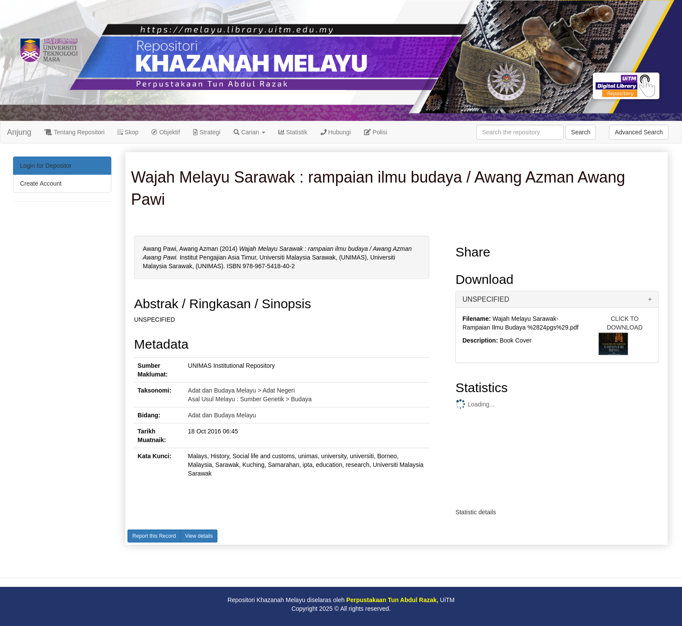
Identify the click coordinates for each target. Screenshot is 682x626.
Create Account (41, 183)
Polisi (375, 132)
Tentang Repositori (74, 132)
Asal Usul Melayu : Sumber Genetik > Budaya (249, 399)
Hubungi (336, 132)
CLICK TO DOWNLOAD (624, 323)
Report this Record (154, 536)
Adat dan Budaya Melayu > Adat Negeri (241, 390)
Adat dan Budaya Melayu (222, 415)
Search (580, 132)
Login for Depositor (45, 165)
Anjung (19, 132)
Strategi (207, 132)
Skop (127, 132)
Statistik (293, 132)
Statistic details (475, 512)
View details (199, 536)
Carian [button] (249, 132)
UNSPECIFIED (485, 299)
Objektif (165, 132)
